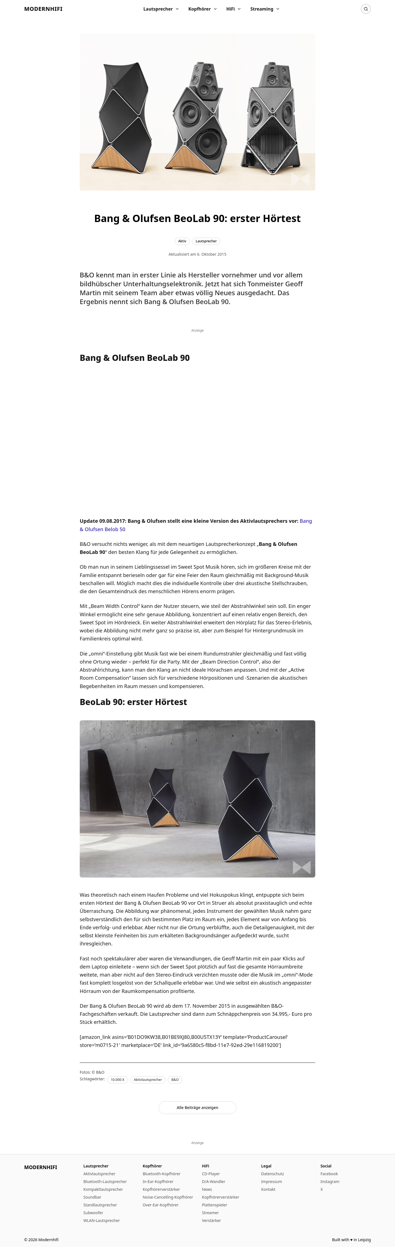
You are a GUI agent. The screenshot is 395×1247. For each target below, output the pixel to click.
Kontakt (268, 1189)
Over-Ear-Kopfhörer (161, 1204)
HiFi (234, 9)
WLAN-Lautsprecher (101, 1220)
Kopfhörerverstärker (161, 1189)
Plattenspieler (214, 1204)
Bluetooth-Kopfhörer (162, 1173)
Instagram (330, 1181)
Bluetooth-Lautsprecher (105, 1181)
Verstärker (211, 1220)
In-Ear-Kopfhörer (158, 1181)
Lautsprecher (161, 9)
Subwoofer (93, 1212)
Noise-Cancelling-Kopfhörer (168, 1197)
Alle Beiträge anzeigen (197, 1107)
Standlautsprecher (100, 1204)
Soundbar (92, 1197)
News (207, 1189)
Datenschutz (272, 1173)
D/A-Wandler (213, 1181)
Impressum (271, 1181)
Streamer (210, 1212)
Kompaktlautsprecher (103, 1189)
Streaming (265, 9)
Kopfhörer (203, 9)
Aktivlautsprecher (99, 1173)
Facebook (329, 1173)
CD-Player (211, 1173)
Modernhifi (43, 9)
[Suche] (366, 9)
